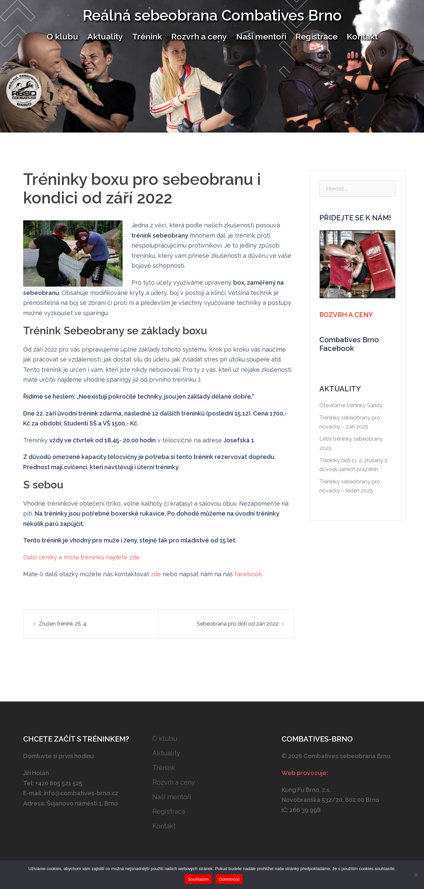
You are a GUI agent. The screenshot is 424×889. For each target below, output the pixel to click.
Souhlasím (198, 879)
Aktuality (105, 36)
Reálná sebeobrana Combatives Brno (212, 15)
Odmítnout (229, 879)
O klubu (62, 36)
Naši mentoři (261, 36)
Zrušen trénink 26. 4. (63, 624)
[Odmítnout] (415, 874)
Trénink (147, 36)
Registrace (316, 36)
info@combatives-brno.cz (81, 793)
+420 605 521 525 (58, 783)
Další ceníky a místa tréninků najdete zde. (81, 557)
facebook (248, 574)
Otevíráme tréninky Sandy (351, 405)
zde (156, 574)
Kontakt (362, 36)
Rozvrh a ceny (199, 36)
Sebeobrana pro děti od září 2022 (238, 624)
